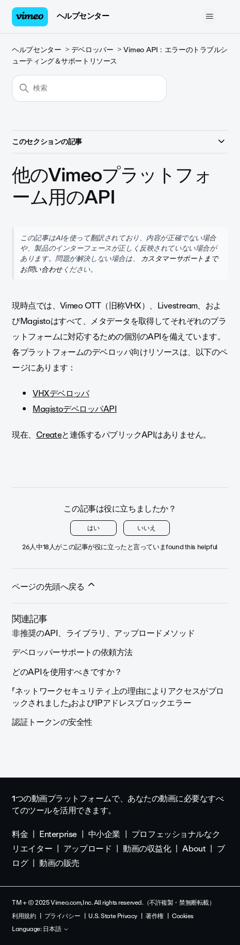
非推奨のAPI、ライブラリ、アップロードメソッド (103, 633)
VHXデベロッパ (61, 393)
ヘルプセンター (83, 16)
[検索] (89, 88)
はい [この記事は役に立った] (93, 528)
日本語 (56, 929)
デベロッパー (92, 50)
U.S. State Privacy (112, 916)
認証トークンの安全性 (52, 722)
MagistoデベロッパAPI (75, 409)
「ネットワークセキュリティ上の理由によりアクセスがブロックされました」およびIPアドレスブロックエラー (118, 696)
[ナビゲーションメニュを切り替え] (209, 16)
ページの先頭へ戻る (54, 586)
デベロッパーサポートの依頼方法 (72, 652)
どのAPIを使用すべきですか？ (67, 672)
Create (49, 435)
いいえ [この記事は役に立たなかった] (146, 528)
